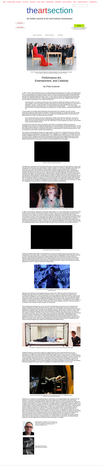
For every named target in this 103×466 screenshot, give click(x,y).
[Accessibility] (20, 27)
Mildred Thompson (49, 35)
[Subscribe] (20, 23)
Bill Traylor (60, 35)
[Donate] (79, 25)
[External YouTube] (52, 151)
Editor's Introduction (37, 35)
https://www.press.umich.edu (41, 447)
